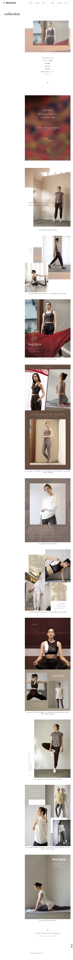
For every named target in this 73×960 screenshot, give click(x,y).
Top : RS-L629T (52, 293)
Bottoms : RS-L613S (52, 543)
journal (31, 3)
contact (52, 3)
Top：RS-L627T (47, 779)
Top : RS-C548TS (30, 847)
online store (59, 3)
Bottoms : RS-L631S (42, 293)
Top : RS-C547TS (43, 230)
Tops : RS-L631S (37, 471)
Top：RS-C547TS (38, 779)
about (43, 3)
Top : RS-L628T (42, 920)
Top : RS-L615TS (43, 543)
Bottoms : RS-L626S (52, 230)
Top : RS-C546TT (50, 847)
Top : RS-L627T (32, 612)
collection (37, 3)
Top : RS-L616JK (52, 612)
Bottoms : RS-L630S (61, 293)
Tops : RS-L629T (29, 471)
